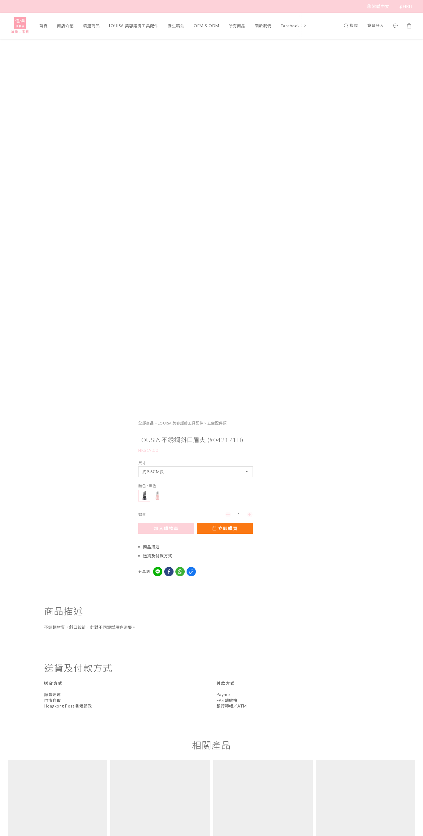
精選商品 (91, 25)
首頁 (43, 25)
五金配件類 (374, 47)
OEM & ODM (206, 25)
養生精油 (176, 25)
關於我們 (263, 25)
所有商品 (237, 25)
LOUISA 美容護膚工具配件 (134, 25)
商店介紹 (65, 25)
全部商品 (303, 47)
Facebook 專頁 (295, 25)
